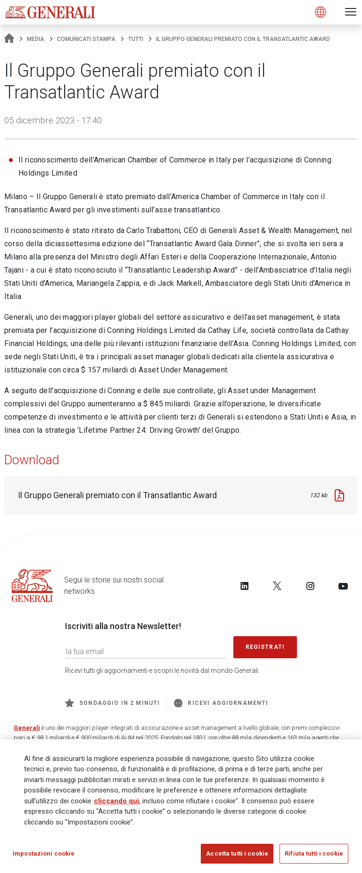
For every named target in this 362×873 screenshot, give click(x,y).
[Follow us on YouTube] (343, 586)
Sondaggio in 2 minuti (112, 703)
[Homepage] (9, 39)
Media (35, 39)
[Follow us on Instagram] (310, 586)
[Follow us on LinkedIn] (245, 586)
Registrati (265, 647)
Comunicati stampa (86, 39)
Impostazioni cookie (43, 854)
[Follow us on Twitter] (277, 586)
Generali (27, 727)
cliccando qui (116, 802)
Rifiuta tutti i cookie (314, 854)
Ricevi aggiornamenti (221, 703)
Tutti (135, 39)
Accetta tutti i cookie (237, 854)
